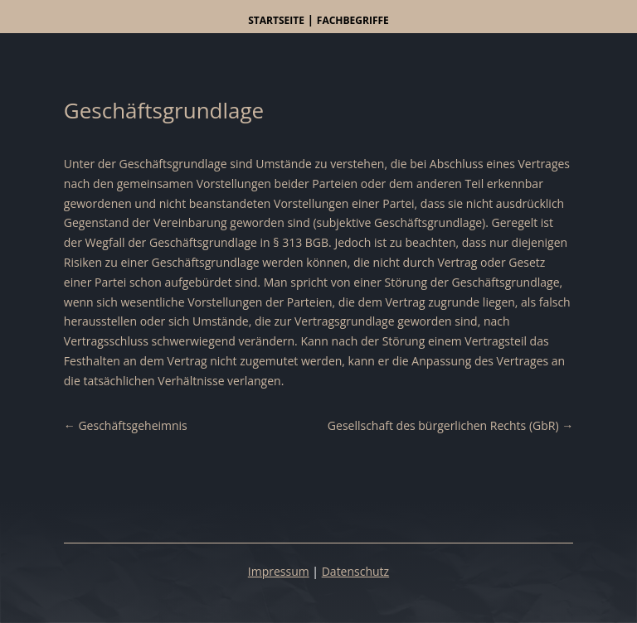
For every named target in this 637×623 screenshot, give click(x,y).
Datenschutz (355, 571)
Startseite (276, 20)
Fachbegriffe (353, 20)
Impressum (278, 571)
